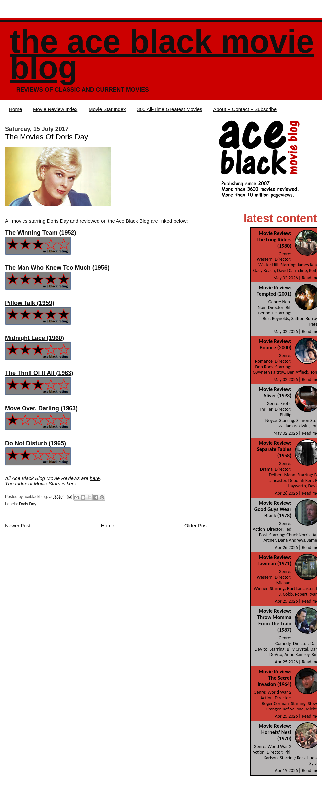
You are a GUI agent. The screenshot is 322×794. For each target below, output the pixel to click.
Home (15, 109)
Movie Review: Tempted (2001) (274, 290)
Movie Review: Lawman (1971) (274, 560)
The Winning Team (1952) (40, 232)
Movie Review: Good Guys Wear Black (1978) (272, 509)
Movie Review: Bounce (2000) (275, 344)
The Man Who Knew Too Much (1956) (57, 267)
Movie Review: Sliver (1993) (275, 392)
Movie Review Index (55, 109)
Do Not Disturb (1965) (35, 443)
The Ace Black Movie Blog (162, 54)
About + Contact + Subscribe (245, 109)
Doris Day (27, 504)
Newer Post (18, 525)
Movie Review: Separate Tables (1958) (274, 449)
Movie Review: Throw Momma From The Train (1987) (274, 620)
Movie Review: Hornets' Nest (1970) (275, 732)
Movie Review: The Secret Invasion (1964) (274, 677)
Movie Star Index (107, 109)
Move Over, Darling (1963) (41, 408)
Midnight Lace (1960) (34, 338)
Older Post (196, 525)
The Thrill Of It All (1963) (39, 373)
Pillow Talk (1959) (29, 303)
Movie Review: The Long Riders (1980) (274, 239)
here (95, 478)
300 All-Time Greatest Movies (169, 109)
